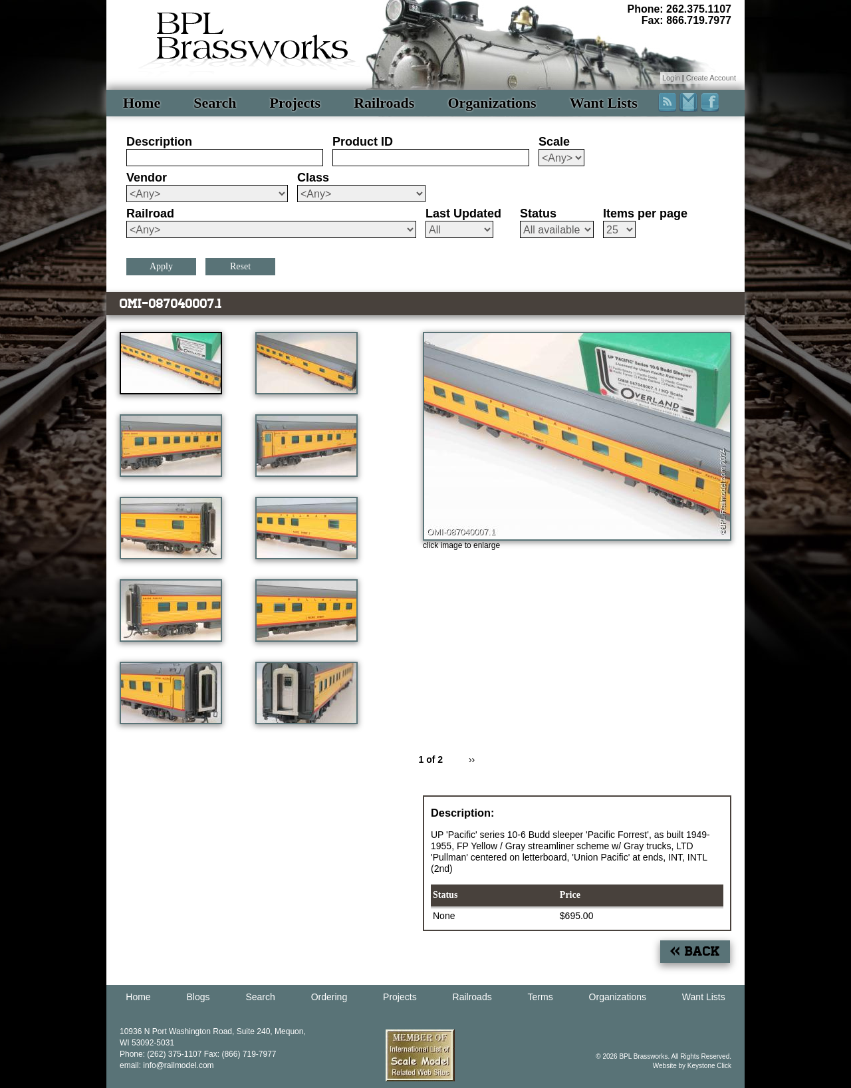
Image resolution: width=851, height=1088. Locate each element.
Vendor (146, 177)
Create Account (711, 78)
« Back (695, 951)
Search (214, 102)
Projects (295, 102)
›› (472, 759)
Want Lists (604, 102)
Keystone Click (709, 1065)
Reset (240, 266)
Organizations (491, 102)
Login (671, 78)
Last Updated (463, 213)
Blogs (198, 997)
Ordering (329, 997)
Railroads (384, 102)
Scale (554, 141)
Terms (540, 997)
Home (141, 102)
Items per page (645, 213)
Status (538, 213)
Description (159, 141)
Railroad (150, 213)
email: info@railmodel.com (167, 1065)
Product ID (362, 141)
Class (313, 177)
